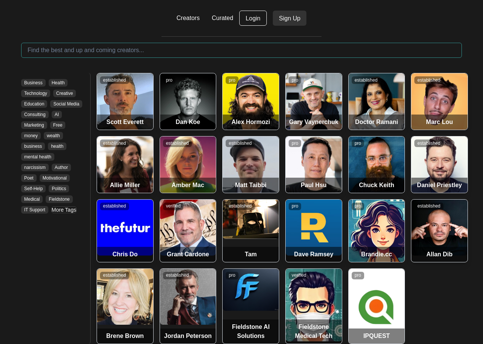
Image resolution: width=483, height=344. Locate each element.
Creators (188, 18)
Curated (222, 18)
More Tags (64, 210)
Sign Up (289, 18)
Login (253, 18)
